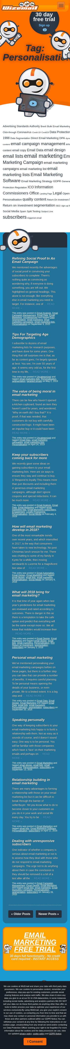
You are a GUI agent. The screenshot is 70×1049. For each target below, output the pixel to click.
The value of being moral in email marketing (33, 393)
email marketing (35, 319)
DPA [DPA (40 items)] (62, 138)
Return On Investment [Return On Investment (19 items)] (58, 199)
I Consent (35, 1041)
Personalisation (19, 324)
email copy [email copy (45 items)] (19, 150)
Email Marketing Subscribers (41, 509)
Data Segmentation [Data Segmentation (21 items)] (20, 138)
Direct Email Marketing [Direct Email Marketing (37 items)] (44, 138)
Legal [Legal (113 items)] (57, 193)
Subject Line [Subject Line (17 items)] (47, 211)
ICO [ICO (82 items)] (31, 187)
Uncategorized (30, 317)
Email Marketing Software (43, 828)
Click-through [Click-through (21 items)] (9, 132)
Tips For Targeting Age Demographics (30, 336)
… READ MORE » (40, 371)
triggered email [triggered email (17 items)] (34, 218)
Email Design (18, 575)
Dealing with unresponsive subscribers (33, 842)
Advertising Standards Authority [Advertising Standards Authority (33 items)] (21, 126)
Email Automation (45, 573)
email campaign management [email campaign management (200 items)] (38, 143)
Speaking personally (28, 720)
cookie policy (39, 1034)
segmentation (18, 381)
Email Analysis (44, 313)
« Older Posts (20, 914)
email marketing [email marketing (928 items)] (43, 156)
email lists (31, 577)
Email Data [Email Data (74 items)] (35, 150)
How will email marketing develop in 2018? (32, 528)
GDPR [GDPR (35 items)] (57, 181)
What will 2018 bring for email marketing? (31, 593)
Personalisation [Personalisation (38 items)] (12, 199)
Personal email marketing (32, 657)
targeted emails (34, 381)
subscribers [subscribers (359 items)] (15, 217)
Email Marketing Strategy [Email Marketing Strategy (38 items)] (36, 181)
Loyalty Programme (35, 512)
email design (18, 577)
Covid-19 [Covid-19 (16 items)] (36, 132)
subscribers (17, 647)
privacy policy (25, 1034)
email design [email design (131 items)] (55, 150)
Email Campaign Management (35, 314)
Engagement (18, 512)
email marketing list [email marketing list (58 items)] (33, 169)
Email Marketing (26, 507)
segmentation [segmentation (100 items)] (44, 205)
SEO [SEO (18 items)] (58, 205)
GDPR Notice (55, 1034)
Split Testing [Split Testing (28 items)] (33, 211)
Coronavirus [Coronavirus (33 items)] (24, 132)
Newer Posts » (49, 914)
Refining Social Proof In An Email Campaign (33, 260)
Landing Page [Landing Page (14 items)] (46, 194)
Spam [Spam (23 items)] (23, 211)
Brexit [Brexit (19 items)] (43, 126)
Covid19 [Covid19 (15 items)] (45, 132)
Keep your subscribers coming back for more (30, 456)
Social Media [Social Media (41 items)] (11, 211)
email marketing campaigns (30, 320)
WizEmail (20, 6)
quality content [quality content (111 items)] (34, 199)
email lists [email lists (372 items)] (13, 156)
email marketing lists (45, 322)
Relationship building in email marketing (31, 781)
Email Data (42, 315)
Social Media (35, 514)
